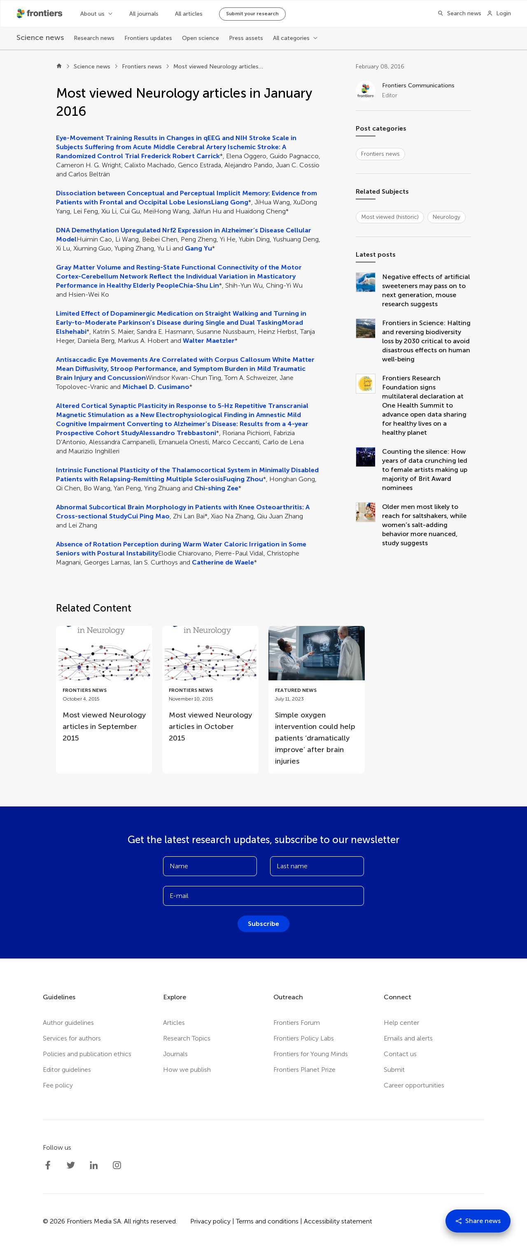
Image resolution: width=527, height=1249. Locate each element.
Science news (92, 66)
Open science (200, 38)
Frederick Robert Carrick (180, 156)
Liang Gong (229, 202)
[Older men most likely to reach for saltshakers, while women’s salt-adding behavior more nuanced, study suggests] (369, 525)
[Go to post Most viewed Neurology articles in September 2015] (104, 688)
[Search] (457, 13)
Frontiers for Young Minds (310, 1054)
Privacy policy (210, 1221)
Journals (175, 1054)
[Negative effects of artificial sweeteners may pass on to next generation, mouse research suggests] (369, 290)
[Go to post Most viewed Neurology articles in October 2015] (210, 688)
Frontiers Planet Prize (304, 1069)
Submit (394, 1069)
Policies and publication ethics (87, 1054)
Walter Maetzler (209, 340)
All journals (144, 13)
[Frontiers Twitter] (71, 1165)
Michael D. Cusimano (155, 387)
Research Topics (186, 1038)
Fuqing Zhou (243, 479)
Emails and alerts (408, 1038)
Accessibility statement (338, 1221)
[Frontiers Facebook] (48, 1165)
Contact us (400, 1054)
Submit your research (252, 13)
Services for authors (72, 1038)
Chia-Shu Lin (199, 285)
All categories (291, 38)
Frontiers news (142, 66)
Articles (174, 1022)
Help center (401, 1022)
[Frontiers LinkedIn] (94, 1165)
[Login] (499, 13)
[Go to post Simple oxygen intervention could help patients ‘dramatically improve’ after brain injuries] (316, 699)
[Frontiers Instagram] (117, 1165)
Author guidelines (68, 1022)
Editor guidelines (67, 1069)
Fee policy (58, 1085)
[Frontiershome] (40, 14)
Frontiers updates (148, 38)
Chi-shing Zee (216, 488)
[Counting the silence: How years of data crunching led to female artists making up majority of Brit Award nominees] (369, 469)
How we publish (187, 1069)
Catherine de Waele (223, 562)
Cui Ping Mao (148, 516)
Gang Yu (198, 248)
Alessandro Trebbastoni (177, 433)
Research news (94, 38)
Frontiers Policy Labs (303, 1038)
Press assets (246, 38)
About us (92, 13)
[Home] (59, 67)
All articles (189, 13)
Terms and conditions (267, 1221)
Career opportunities (414, 1085)
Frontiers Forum (296, 1022)
